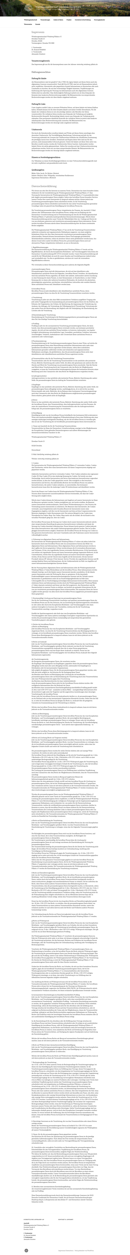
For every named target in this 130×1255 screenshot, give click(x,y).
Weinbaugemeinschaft (30, 20)
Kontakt (37, 24)
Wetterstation (28, 24)
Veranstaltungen (45, 20)
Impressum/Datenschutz (65, 1250)
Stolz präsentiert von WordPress (84, 1250)
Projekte (69, 20)
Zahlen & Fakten (58, 20)
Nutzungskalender (99, 20)
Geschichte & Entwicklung (83, 20)
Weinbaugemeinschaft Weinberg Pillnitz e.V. (58, 7)
